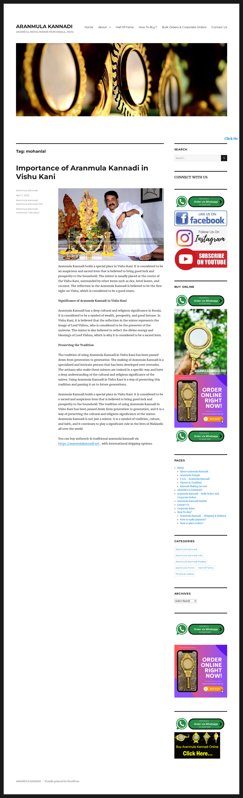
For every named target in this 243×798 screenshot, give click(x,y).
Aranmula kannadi (27, 200)
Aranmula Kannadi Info (29, 203)
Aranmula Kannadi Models (192, 501)
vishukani (34, 212)
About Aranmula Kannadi (194, 471)
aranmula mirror (185, 567)
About (102, 27)
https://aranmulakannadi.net (79, 443)
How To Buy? (148, 27)
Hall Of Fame (125, 27)
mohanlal (21, 212)
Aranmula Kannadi (27, 190)
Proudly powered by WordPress (62, 781)
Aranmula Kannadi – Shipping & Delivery (203, 515)
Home (88, 27)
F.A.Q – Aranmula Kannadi (195, 478)
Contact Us (219, 27)
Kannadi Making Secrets (193, 486)
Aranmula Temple (190, 475)
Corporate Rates (186, 508)
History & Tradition (191, 482)
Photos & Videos (185, 573)
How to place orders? (191, 523)
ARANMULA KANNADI (44, 26)
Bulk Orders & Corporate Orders (184, 27)
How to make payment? (193, 519)
